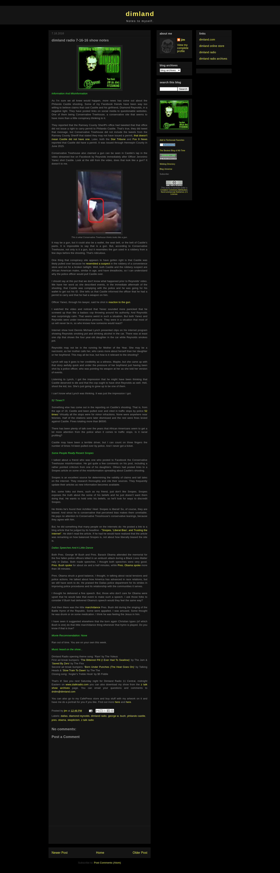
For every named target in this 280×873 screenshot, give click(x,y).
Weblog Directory (167, 164)
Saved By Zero (60, 663)
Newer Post (60, 852)
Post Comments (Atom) (107, 862)
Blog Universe (166, 169)
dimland (140, 13)
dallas (64, 715)
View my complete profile (183, 48)
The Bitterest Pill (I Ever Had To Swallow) (105, 660)
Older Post (140, 852)
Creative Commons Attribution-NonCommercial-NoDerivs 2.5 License (174, 192)
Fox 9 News (140, 139)
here (117, 702)
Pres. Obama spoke (129, 565)
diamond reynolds (79, 715)
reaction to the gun (119, 302)
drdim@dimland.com (63, 691)
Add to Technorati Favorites (172, 140)
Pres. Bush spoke (62, 565)
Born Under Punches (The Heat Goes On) (109, 666)
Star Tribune (118, 139)
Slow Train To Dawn (74, 670)
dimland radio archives (213, 58)
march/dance (92, 607)
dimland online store (211, 45)
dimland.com (207, 39)
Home (100, 852)
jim (183, 39)
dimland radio (99, 715)
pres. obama (59, 719)
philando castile (136, 715)
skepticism (74, 719)
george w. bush (117, 715)
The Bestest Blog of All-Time (172, 150)
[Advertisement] (99, 835)
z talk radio (87, 719)
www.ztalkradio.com (77, 684)
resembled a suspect (98, 263)
